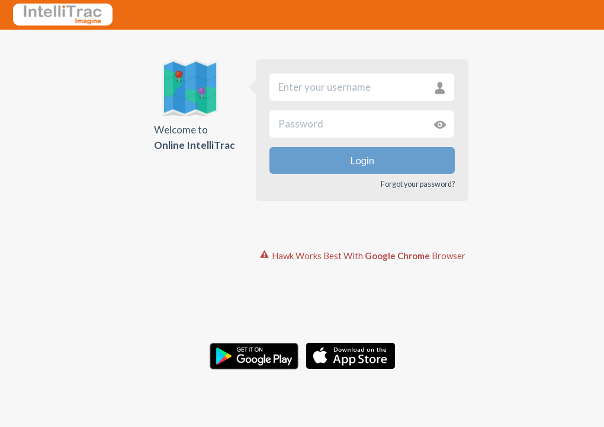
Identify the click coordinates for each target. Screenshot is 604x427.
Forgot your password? (418, 184)
